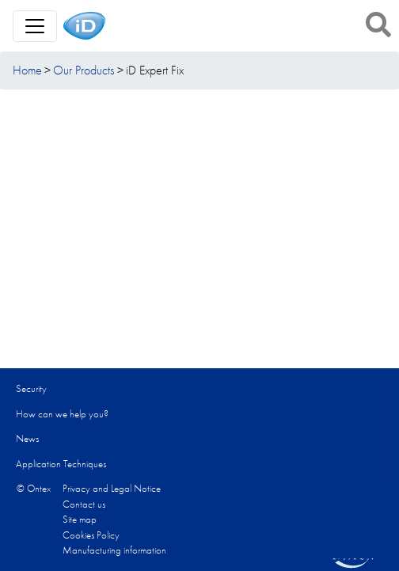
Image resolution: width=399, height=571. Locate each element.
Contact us (84, 504)
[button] (378, 24)
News (27, 438)
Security (31, 388)
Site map (80, 519)
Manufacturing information (114, 550)
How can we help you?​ (62, 414)
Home (27, 70)
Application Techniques (61, 463)
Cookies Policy (91, 535)
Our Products (83, 70)
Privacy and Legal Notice (112, 488)
